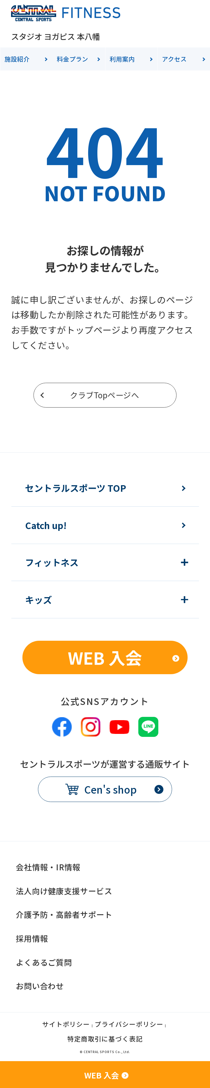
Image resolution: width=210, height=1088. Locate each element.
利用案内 (122, 58)
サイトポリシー (66, 1025)
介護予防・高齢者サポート (64, 914)
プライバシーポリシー (129, 1025)
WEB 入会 (105, 657)
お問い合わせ (40, 986)
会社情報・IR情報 (48, 867)
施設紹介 (17, 58)
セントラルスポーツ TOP (75, 487)
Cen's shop (110, 789)
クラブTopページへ (104, 395)
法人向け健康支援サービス (64, 891)
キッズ (38, 599)
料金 (72, 58)
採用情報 (32, 938)
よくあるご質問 (44, 962)
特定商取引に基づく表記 (104, 1039)
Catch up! (46, 525)
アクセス (174, 58)
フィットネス (52, 562)
